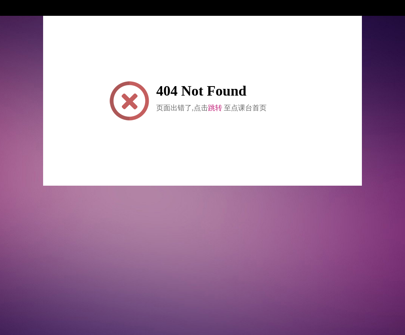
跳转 (215, 108)
